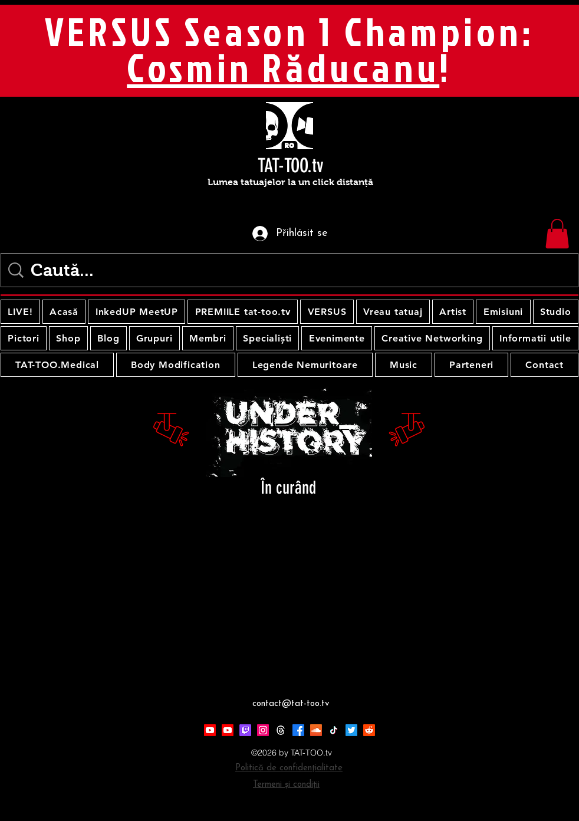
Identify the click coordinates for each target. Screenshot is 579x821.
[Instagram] (263, 730)
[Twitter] (351, 730)
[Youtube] (210, 730)
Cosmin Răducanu (283, 67)
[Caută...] (292, 270)
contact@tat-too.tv (290, 704)
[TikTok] (334, 730)
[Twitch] (245, 730)
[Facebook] (298, 730)
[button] (557, 233)
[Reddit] (369, 730)
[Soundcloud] (316, 730)
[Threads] (281, 730)
